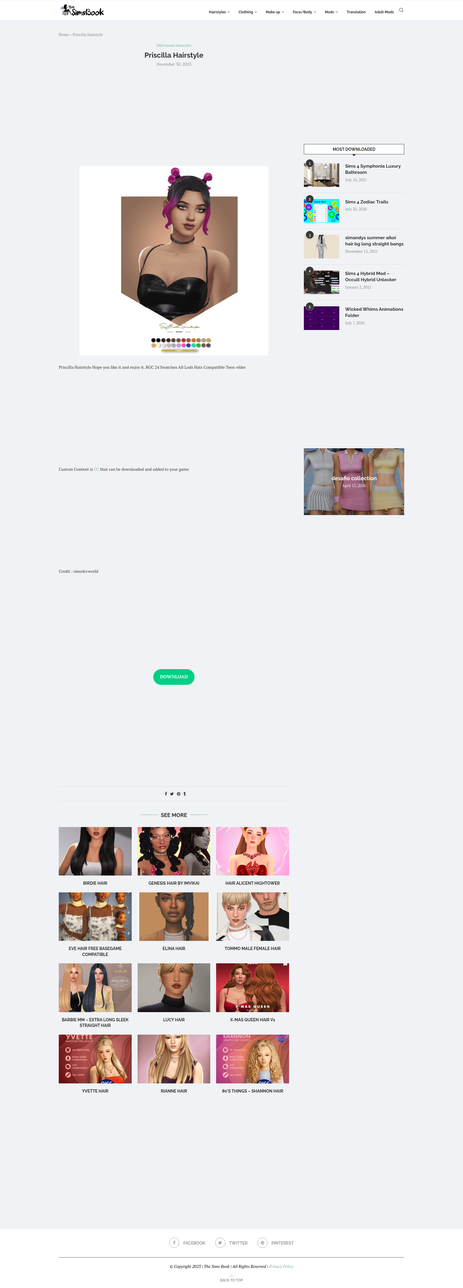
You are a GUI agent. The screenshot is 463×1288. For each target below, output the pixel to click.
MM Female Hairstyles (174, 45)
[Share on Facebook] (166, 794)
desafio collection (354, 481)
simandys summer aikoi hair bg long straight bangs (371, 244)
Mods (329, 12)
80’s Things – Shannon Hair (252, 1091)
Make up (273, 12)
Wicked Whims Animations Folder (365, 315)
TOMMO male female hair (253, 949)
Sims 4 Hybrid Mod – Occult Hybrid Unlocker (371, 280)
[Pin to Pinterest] (178, 794)
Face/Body (302, 12)
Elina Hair (174, 949)
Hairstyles (217, 12)
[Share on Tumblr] (184, 794)
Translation (356, 12)
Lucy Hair (174, 1020)
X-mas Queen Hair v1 (252, 1020)
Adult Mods (384, 12)
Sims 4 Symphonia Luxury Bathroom (374, 170)
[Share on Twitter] (172, 794)
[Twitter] (231, 1243)
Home (64, 34)
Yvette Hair (95, 1091)
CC (96, 469)
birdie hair (95, 883)
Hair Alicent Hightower (253, 883)
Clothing (246, 12)
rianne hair (174, 1091)
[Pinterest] (276, 1243)
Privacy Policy (281, 1267)
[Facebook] (186, 1243)
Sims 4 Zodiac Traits (367, 202)
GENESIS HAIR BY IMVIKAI (174, 883)
